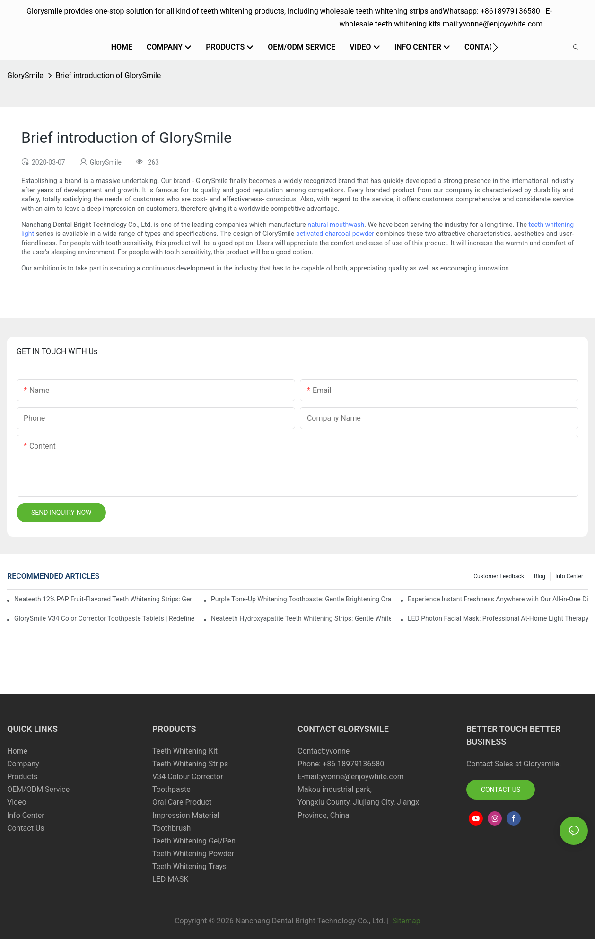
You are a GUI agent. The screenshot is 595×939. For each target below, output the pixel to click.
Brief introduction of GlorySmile (108, 75)
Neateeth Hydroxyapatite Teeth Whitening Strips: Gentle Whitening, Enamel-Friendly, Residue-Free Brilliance (301, 618)
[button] (495, 47)
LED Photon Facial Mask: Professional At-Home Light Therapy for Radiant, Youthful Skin (498, 618)
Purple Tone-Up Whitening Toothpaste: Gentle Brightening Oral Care (301, 599)
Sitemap (405, 920)
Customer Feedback (498, 576)
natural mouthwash (335, 224)
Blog (539, 576)
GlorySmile (25, 75)
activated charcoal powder (335, 233)
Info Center (569, 576)
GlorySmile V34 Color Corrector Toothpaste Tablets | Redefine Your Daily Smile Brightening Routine (104, 618)
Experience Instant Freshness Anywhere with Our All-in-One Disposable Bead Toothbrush (498, 599)
